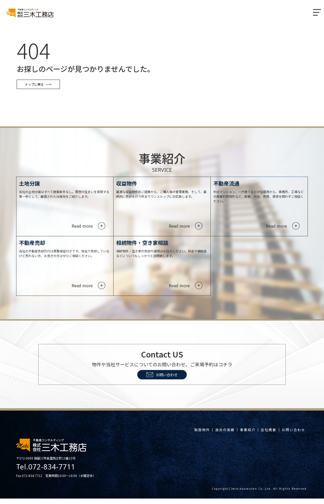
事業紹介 (235, 435)
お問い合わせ (162, 380)
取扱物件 (179, 435)
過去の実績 (207, 435)
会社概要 (261, 435)
